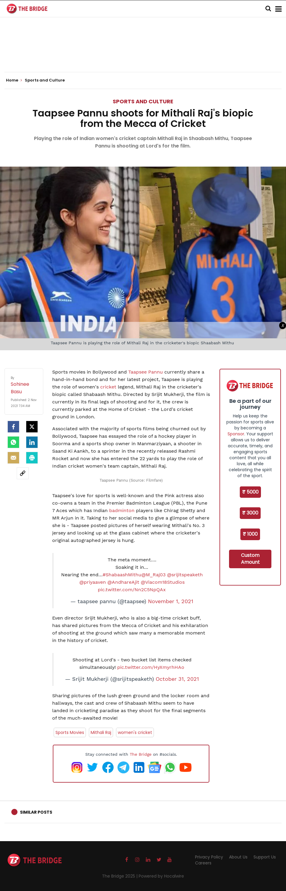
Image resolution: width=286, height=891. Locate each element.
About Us (238, 857)
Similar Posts (36, 812)
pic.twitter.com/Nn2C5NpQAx (132, 589)
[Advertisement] (143, 54)
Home (14, 80)
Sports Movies (69, 732)
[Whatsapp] (13, 442)
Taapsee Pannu (145, 372)
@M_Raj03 (153, 574)
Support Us (264, 857)
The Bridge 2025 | (120, 876)
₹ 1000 (250, 534)
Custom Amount (250, 559)
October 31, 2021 (177, 679)
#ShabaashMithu (122, 574)
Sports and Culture (143, 101)
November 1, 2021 (170, 601)
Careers (203, 863)
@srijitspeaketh (185, 574)
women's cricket (135, 732)
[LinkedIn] (32, 442)
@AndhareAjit (123, 582)
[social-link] (23, 473)
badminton (121, 510)
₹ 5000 (250, 491)
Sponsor (236, 434)
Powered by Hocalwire (161, 876)
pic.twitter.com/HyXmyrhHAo (150, 667)
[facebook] (13, 427)
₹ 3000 (250, 512)
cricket (108, 387)
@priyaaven (92, 582)
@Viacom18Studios (163, 582)
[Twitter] (32, 427)
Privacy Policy (209, 857)
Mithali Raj (101, 732)
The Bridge (140, 754)
